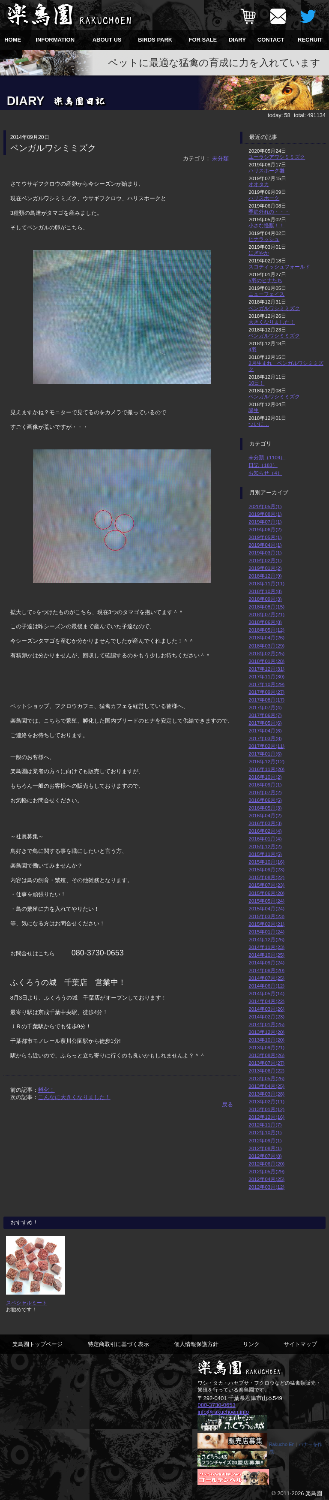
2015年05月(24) (266, 901)
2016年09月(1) (264, 784)
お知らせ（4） (265, 473)
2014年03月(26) (266, 1009)
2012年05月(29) (266, 1171)
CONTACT (270, 39)
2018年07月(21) (266, 614)
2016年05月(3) (264, 807)
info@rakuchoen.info (222, 1411)
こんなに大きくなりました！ (74, 1097)
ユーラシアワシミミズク (276, 157)
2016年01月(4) (264, 838)
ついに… (258, 424)
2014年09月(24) (266, 962)
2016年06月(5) (264, 800)
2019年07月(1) (264, 521)
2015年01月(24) (266, 931)
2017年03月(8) (264, 738)
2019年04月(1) (264, 545)
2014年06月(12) (266, 985)
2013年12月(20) (266, 1032)
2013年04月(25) (266, 1086)
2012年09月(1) (264, 1140)
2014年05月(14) (266, 993)
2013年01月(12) (266, 1109)
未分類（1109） (266, 457)
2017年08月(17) (266, 699)
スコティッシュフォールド (279, 266)
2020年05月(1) (264, 506)
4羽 (252, 349)
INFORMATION (55, 39)
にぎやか (258, 253)
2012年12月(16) (266, 1117)
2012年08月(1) (264, 1148)
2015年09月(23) (266, 869)
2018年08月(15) (266, 606)
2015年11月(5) (264, 854)
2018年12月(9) (264, 575)
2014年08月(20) (266, 970)
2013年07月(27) (266, 1063)
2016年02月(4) (264, 831)
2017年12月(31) (266, 669)
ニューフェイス (266, 294)
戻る (227, 1104)
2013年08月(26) (266, 1055)
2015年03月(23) (266, 916)
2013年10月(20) (266, 1039)
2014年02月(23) (266, 1016)
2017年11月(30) (266, 676)
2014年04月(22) (266, 1001)
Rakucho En (282, 1444)
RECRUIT (310, 39)
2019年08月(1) (264, 514)
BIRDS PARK (155, 39)
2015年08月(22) (266, 877)
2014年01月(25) (266, 1024)
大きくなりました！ (271, 322)
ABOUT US (107, 39)
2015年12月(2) (264, 846)
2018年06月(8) (264, 622)
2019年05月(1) (264, 537)
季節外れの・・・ (269, 211)
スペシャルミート (26, 1302)
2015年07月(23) (266, 885)
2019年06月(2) (264, 529)
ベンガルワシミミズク (274, 308)
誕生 (253, 410)
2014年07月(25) (266, 978)
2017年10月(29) (266, 684)
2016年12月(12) (266, 761)
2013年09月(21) (266, 1047)
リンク (251, 1344)
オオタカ (258, 184)
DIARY (237, 39)
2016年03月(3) (264, 823)
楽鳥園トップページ (37, 1344)
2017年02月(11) (266, 746)
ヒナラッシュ (263, 239)
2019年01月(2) (264, 568)
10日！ (256, 383)
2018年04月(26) (266, 637)
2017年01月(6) (264, 753)
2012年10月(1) (264, 1132)
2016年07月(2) (264, 792)
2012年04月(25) (266, 1179)
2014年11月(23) (266, 947)
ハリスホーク (263, 198)
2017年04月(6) (264, 730)
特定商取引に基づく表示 (118, 1344)
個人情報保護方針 (196, 1344)
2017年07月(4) (264, 707)
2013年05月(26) (266, 1078)
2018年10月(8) (264, 591)
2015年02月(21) (266, 924)
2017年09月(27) (266, 692)
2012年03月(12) (266, 1187)
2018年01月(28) (266, 661)
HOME (12, 39)
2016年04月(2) (264, 815)
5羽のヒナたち (265, 280)
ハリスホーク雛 (266, 170)
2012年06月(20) (266, 1163)
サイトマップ (300, 1344)
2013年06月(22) (266, 1070)
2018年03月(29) (266, 645)
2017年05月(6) (264, 723)
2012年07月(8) (264, 1156)
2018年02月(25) (266, 653)
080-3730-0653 (216, 1405)
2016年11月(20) (266, 769)
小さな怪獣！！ (266, 225)
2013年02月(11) (266, 1101)
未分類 (220, 158)
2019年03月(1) (264, 552)
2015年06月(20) (266, 893)
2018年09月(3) (264, 599)
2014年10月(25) (266, 955)
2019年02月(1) (264, 560)
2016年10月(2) (264, 777)
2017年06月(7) (264, 715)
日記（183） (263, 465)
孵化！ (46, 1090)
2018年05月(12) (266, 630)
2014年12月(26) (266, 939)
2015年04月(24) (266, 908)
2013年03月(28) (266, 1093)
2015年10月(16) (266, 861)
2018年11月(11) (266, 583)
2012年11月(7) (264, 1124)
